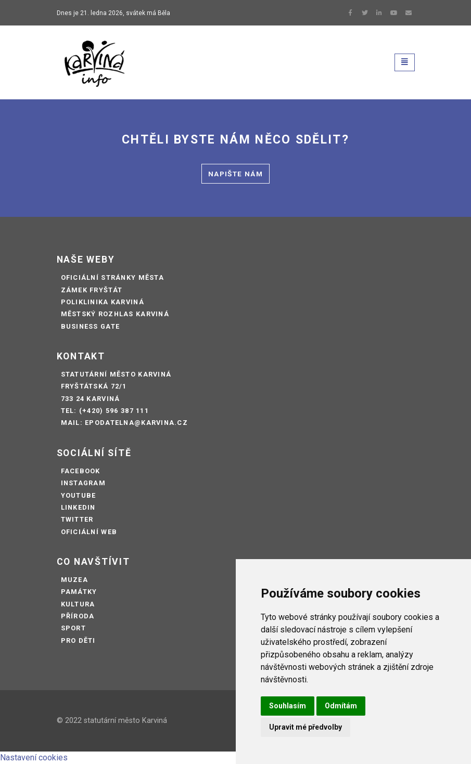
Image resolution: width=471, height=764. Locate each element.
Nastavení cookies (34, 757)
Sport (73, 628)
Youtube (78, 495)
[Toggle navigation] (404, 62)
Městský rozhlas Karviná (115, 314)
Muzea (74, 580)
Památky (79, 591)
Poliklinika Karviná (102, 302)
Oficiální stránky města (112, 277)
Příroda (78, 616)
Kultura (78, 604)
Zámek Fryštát (92, 290)
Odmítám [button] (341, 706)
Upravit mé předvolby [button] (305, 727)
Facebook (80, 471)
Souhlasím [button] (287, 706)
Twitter (77, 519)
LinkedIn (78, 507)
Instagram (83, 483)
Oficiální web (89, 532)
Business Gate (90, 326)
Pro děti (78, 640)
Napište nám (235, 174)
